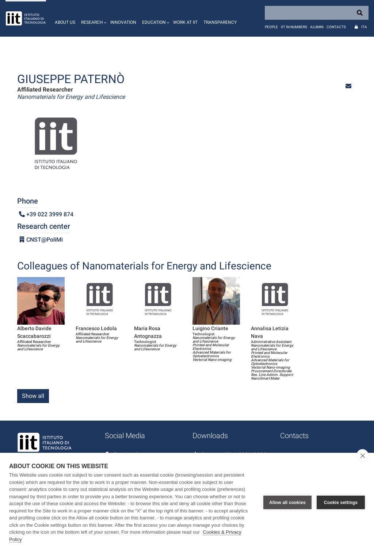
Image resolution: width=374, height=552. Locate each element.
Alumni (317, 27)
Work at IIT (185, 22)
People (271, 27)
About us (65, 22)
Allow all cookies (287, 502)
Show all (33, 395)
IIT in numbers (294, 27)
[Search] (317, 13)
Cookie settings (341, 502)
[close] (362, 455)
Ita (364, 27)
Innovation (123, 22)
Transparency (220, 22)
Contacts (336, 27)
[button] (92, 18)
